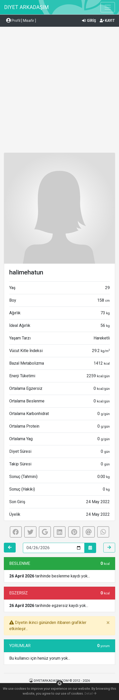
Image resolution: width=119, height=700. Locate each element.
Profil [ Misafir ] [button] (21, 21)
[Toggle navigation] (107, 7)
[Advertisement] (59, 90)
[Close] (108, 622)
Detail (90, 693)
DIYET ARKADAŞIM (26, 7)
